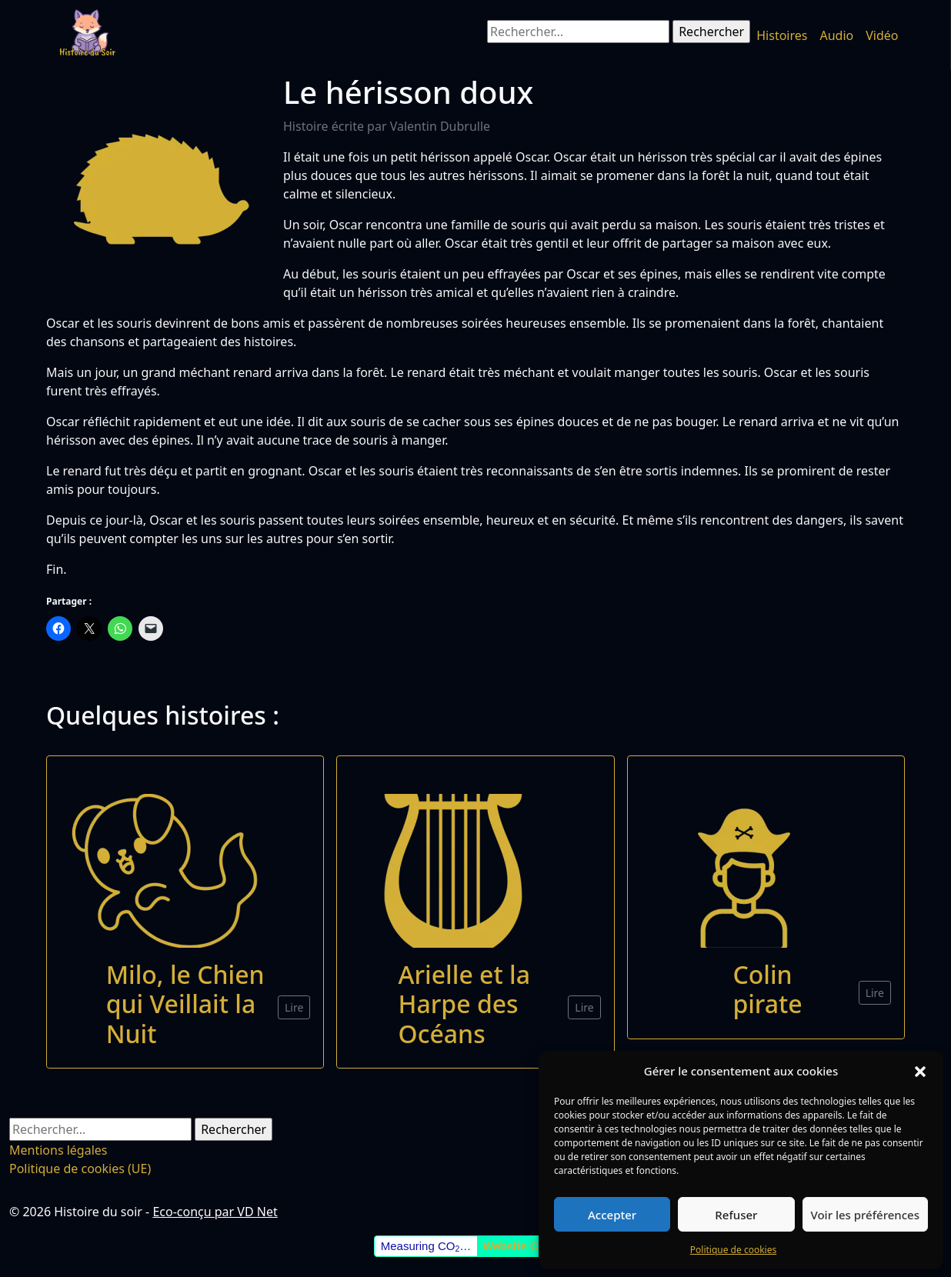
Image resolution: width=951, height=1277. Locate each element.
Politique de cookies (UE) (80, 1168)
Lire (294, 1007)
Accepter (612, 1214)
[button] (920, 1071)
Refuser (736, 1214)
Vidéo (882, 35)
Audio (836, 35)
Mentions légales (58, 1150)
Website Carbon (526, 1245)
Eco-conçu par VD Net (214, 1211)
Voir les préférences (865, 1214)
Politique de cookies (733, 1249)
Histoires (781, 35)
